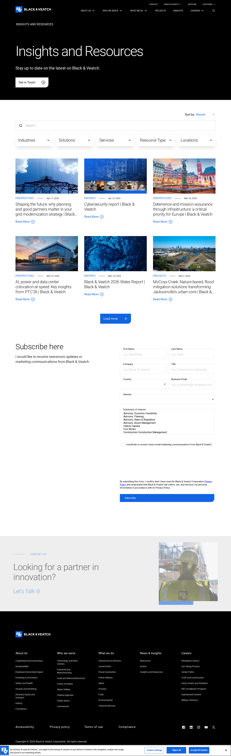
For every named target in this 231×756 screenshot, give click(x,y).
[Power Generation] (112, 672)
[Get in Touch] (31, 82)
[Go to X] (214, 727)
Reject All (176, 750)
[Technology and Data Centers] (71, 662)
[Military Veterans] (195, 700)
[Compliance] (133, 727)
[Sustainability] (29, 666)
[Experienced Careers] (195, 694)
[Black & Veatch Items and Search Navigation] (148, 10)
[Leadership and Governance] (29, 660)
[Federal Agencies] (71, 695)
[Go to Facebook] (184, 727)
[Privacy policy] (64, 727)
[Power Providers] (71, 683)
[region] (115, 750)
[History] (29, 703)
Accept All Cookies (199, 750)
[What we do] (112, 655)
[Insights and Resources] (154, 672)
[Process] (112, 688)
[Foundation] (29, 708)
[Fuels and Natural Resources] (71, 678)
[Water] (112, 683)
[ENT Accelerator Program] (195, 688)
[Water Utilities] (71, 689)
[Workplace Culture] (195, 660)
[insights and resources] (34, 24)
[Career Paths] (195, 672)
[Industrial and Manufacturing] (71, 671)
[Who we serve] (71, 655)
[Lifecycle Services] (112, 705)
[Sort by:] (206, 114)
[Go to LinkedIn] (191, 727)
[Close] (226, 750)
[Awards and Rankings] (29, 688)
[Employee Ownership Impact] (29, 672)
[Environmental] (112, 700)
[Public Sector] (71, 700)
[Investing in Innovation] (29, 677)
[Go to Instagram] (199, 727)
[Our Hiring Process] (195, 666)
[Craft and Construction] (195, 677)
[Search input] (115, 126)
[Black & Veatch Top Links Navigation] (182, 4)
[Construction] (112, 666)
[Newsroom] (154, 660)
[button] (214, 10)
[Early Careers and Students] (195, 683)
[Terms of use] (98, 727)
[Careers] (195, 655)
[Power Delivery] (112, 677)
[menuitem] (153, 4)
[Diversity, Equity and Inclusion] (29, 696)
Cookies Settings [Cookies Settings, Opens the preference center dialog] (154, 750)
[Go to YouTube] (206, 727)
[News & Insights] (154, 655)
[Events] (154, 666)
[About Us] (29, 655)
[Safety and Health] (29, 683)
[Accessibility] (29, 727)
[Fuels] (112, 694)
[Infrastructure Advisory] (112, 660)
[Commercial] (71, 706)
